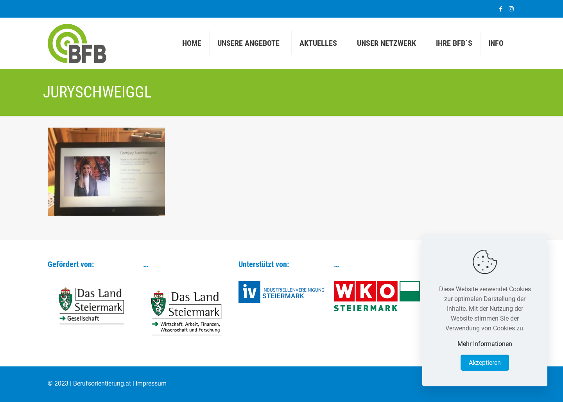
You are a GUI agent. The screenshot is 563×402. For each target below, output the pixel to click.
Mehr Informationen (484, 344)
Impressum (151, 383)
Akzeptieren (485, 362)
